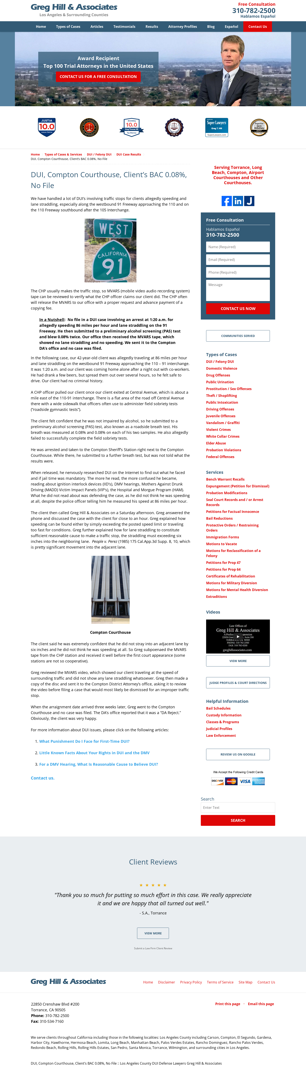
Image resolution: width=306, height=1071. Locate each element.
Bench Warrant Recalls (225, 479)
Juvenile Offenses (220, 416)
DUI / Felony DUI (220, 361)
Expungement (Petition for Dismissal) (237, 486)
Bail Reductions (219, 518)
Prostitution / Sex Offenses (229, 388)
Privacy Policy (191, 982)
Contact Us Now (238, 308)
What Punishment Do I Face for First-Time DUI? (84, 741)
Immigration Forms (222, 537)
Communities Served (238, 336)
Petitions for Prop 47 (223, 562)
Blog (211, 26)
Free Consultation (225, 220)
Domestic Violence (221, 368)
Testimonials (124, 26)
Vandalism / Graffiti (223, 422)
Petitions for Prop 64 (223, 569)
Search (238, 820)
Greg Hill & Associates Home (74, 10)
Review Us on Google (238, 754)
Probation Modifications (226, 493)
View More (153, 933)
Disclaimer (166, 982)
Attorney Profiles (182, 26)
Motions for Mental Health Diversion (237, 589)
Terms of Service (220, 982)
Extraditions (216, 596)
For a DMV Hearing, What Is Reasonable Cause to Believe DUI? (98, 764)
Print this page (228, 1004)
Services (214, 472)
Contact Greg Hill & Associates (253, 11)
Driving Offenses (220, 409)
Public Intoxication (222, 402)
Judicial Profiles (219, 728)
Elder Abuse (216, 443)
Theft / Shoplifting (221, 395)
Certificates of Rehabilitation (230, 576)
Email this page (261, 1004)
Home (41, 26)
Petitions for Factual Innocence (232, 511)
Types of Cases (68, 26)
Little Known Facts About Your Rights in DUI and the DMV (94, 752)
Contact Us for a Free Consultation (98, 76)
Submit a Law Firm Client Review (153, 948)
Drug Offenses (218, 375)
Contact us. (43, 778)
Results (152, 26)
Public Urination (220, 382)
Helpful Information (227, 701)
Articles (97, 26)
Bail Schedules (218, 708)
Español (231, 26)
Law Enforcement (221, 735)
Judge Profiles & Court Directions (238, 683)
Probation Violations (223, 450)
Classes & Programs (222, 722)
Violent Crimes (218, 429)
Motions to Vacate (221, 544)
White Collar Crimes (222, 436)
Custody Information (224, 715)
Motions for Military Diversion (231, 583)
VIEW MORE (238, 661)
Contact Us (257, 26)
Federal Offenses (220, 456)
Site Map (245, 982)
